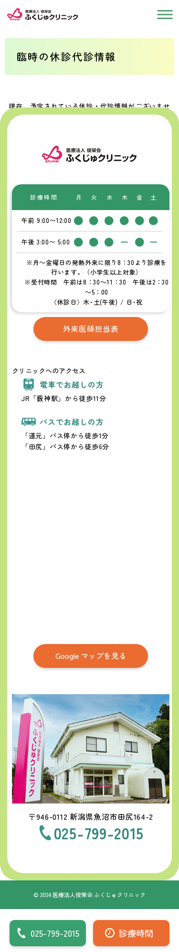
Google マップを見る (90, 655)
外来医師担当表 (91, 328)
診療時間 (136, 933)
